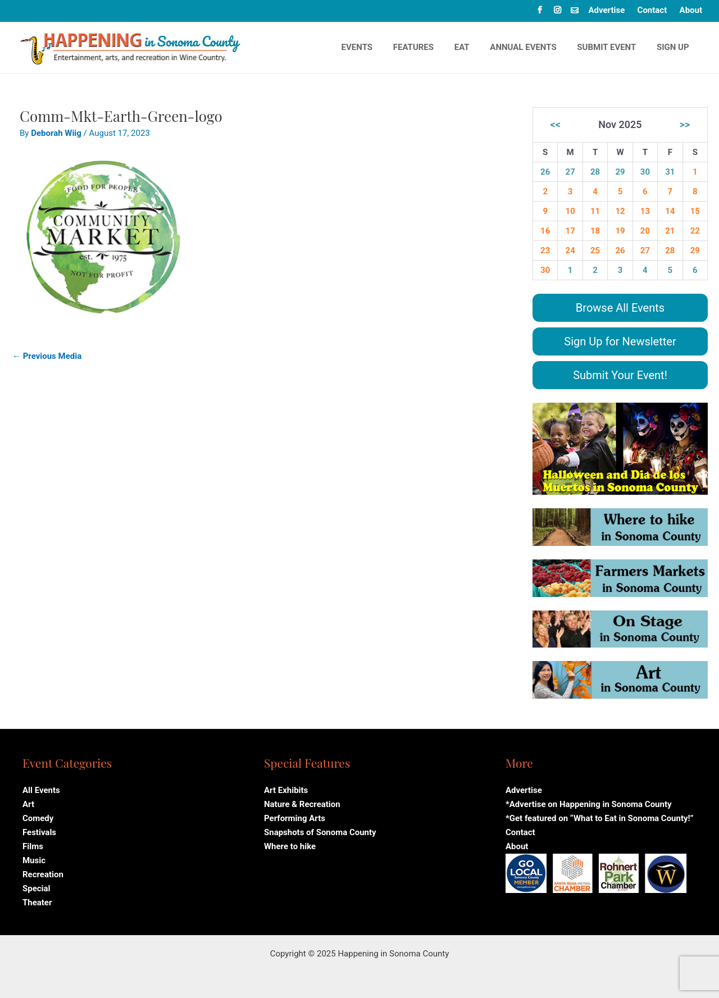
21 (670, 231)
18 (595, 231)
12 (620, 211)
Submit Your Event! (620, 375)
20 (645, 231)
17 (570, 231)
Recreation (42, 871)
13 (645, 211)
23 (545, 250)
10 (570, 211)
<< (555, 124)
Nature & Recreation (302, 804)
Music (33, 858)
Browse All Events (620, 308)
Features (430, 47)
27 (570, 172)
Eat (475, 47)
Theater (37, 898)
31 (670, 172)
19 (620, 231)
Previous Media (46, 356)
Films (32, 844)
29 (620, 172)
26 (545, 172)
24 (570, 250)
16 (545, 231)
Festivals (39, 831)
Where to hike (290, 844)
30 (645, 172)
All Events (41, 790)
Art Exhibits (286, 790)
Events (377, 47)
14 (670, 211)
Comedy (37, 817)
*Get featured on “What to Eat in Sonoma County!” (600, 817)
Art (28, 804)
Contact (652, 10)
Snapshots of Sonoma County (320, 831)
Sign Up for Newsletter (620, 341)
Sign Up (674, 47)
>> (685, 124)
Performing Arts (294, 817)
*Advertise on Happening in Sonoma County (589, 804)
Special (36, 884)
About (691, 10)
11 (595, 211)
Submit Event (612, 47)
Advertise (606, 10)
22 (695, 231)
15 (695, 211)
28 (595, 172)
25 (595, 250)
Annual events (532, 47)
